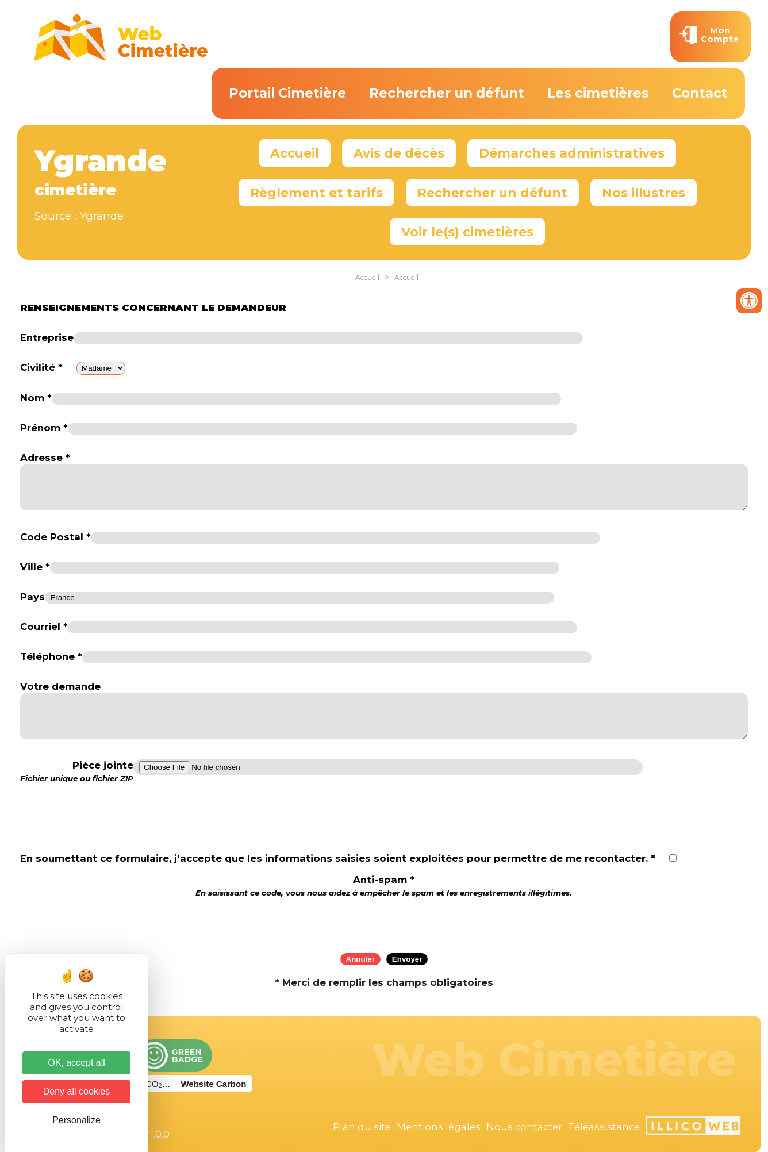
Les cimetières (598, 93)
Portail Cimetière (287, 93)
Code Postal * (55, 537)
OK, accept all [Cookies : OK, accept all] (76, 1062)
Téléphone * (51, 656)
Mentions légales (439, 1126)
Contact (700, 93)
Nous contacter (524, 1126)
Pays (32, 596)
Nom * (36, 398)
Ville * (35, 567)
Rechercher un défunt (446, 93)
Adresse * (45, 457)
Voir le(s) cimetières (467, 231)
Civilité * (41, 367)
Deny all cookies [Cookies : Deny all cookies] (76, 1091)
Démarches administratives (572, 152)
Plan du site (362, 1126)
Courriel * (44, 626)
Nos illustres (643, 192)
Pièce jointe (76, 771)
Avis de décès (399, 152)
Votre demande (60, 686)
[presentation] (384, 921)
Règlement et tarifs (316, 192)
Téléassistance (604, 1126)
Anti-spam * (383, 885)
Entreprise (47, 337)
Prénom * (44, 427)
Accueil (294, 152)
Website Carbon (213, 1084)
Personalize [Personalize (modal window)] (76, 1120)
